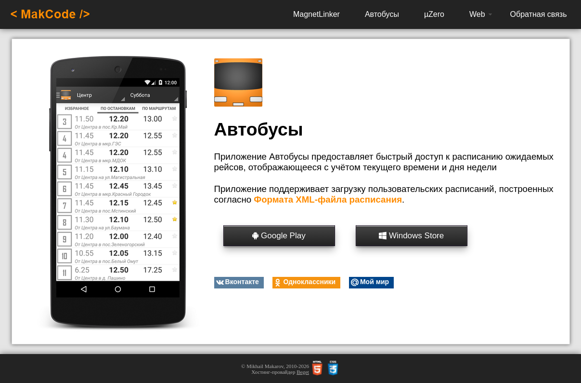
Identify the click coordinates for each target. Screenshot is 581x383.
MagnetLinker (316, 14)
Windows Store (411, 235)
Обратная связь (538, 14)
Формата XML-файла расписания (328, 199)
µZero (434, 14)
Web (477, 14)
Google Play (278, 235)
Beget (303, 372)
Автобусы (382, 14)
